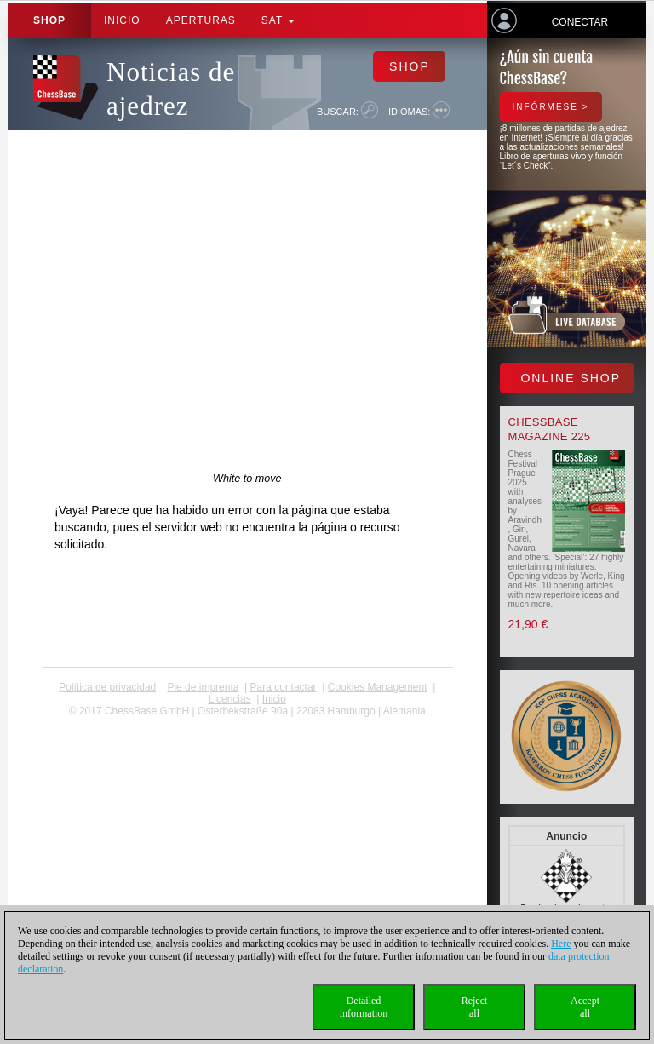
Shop (49, 20)
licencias (230, 699)
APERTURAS (201, 20)
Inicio (122, 20)
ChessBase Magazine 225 (549, 429)
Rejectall (475, 1007)
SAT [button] (278, 20)
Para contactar (283, 687)
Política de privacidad (107, 687)
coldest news (247, 723)
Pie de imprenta (202, 687)
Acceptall (585, 1007)
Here (561, 943)
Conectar (580, 22)
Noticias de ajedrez (170, 89)
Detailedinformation (364, 1007)
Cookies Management (377, 687)
